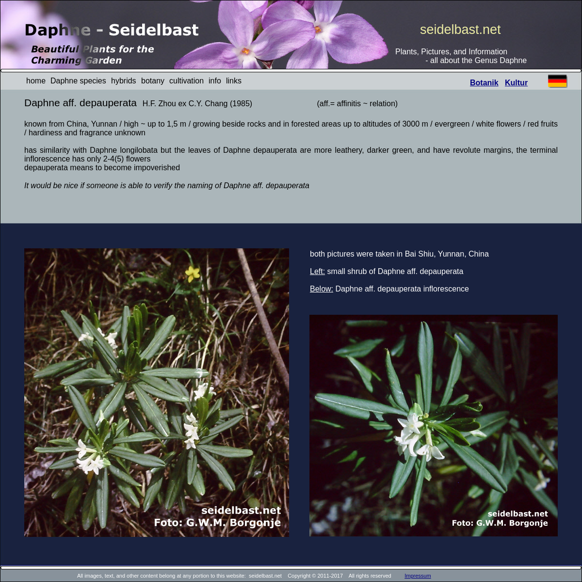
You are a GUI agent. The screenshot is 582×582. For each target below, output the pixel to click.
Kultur (516, 83)
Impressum (417, 576)
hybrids (123, 81)
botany (152, 81)
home (36, 81)
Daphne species (78, 81)
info (215, 81)
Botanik (484, 83)
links (234, 81)
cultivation (186, 81)
